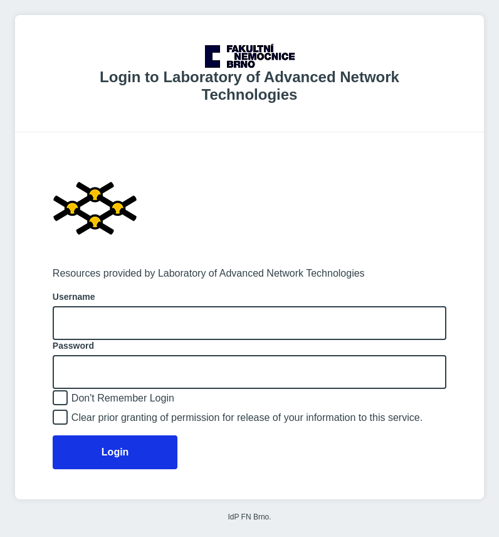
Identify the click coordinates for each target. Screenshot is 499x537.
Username (74, 297)
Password (73, 346)
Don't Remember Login (122, 398)
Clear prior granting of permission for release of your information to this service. (247, 417)
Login (115, 452)
